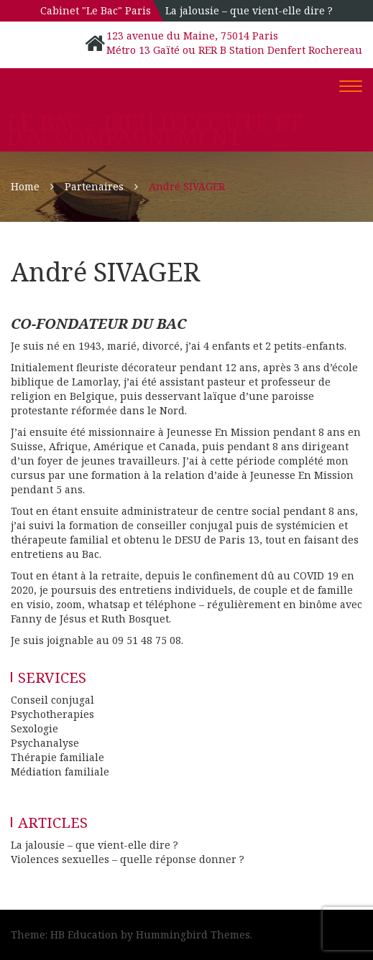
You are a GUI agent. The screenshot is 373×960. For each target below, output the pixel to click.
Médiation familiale (60, 771)
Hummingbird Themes (193, 934)
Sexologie (34, 728)
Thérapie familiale (57, 757)
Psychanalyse (45, 743)
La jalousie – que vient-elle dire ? (249, 10)
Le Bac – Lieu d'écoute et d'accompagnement (154, 130)
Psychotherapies (52, 714)
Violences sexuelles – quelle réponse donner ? (127, 859)
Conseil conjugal (52, 700)
